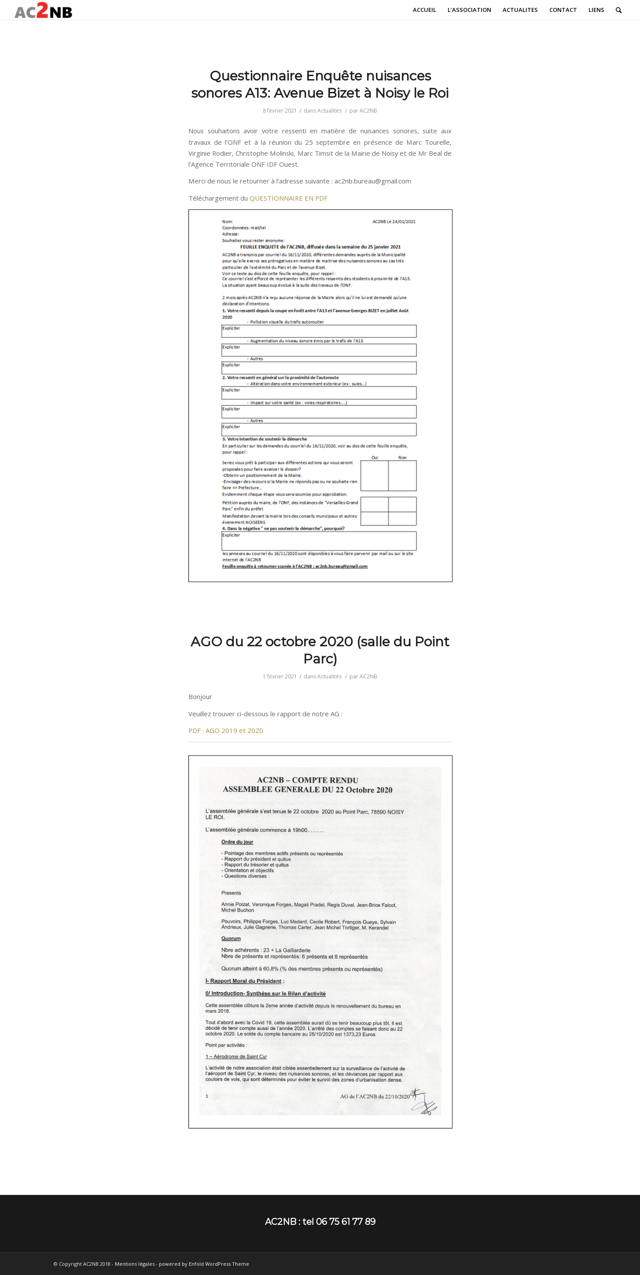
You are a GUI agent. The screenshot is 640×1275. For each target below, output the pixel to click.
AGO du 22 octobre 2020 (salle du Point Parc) (320, 650)
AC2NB (368, 110)
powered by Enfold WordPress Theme (204, 1263)
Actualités (329, 110)
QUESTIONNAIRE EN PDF (288, 198)
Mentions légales (134, 1263)
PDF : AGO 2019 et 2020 (225, 730)
